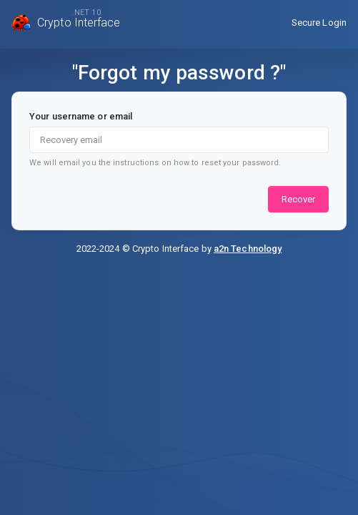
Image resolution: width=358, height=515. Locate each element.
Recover (298, 199)
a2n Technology (248, 248)
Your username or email (80, 116)
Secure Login (319, 22)
